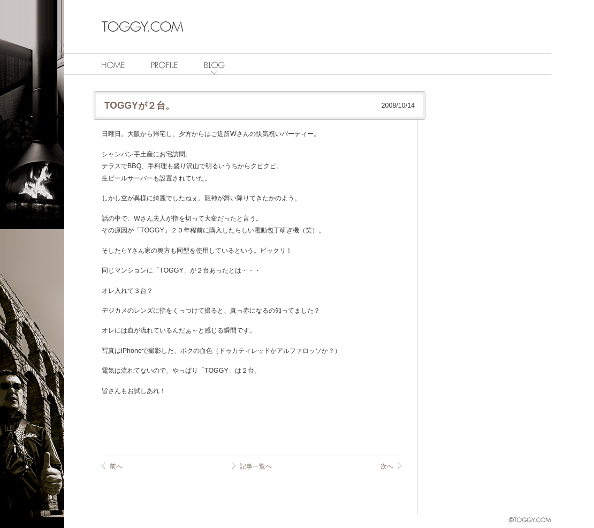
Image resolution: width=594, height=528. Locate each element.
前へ (116, 466)
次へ (386, 466)
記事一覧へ (256, 466)
